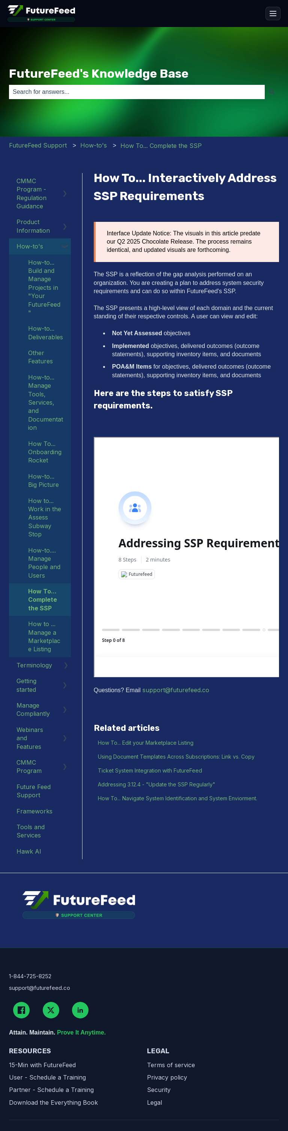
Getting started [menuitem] (26, 685)
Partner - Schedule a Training (51, 1089)
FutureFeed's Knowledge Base (99, 73)
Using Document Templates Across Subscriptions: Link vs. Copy (176, 756)
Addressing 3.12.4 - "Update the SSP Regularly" (156, 784)
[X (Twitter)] (51, 1010)
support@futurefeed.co (175, 690)
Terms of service (171, 1065)
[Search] (272, 92)
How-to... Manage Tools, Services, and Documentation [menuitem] (45, 402)
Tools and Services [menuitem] (30, 831)
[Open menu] (273, 13)
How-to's (93, 145)
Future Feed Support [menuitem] (33, 791)
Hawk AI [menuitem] (28, 851)
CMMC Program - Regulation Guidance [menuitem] (31, 193)
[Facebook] (21, 1010)
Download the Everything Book (53, 1102)
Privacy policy (167, 1077)
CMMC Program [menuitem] (29, 766)
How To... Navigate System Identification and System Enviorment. (177, 798)
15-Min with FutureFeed (42, 1065)
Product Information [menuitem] (33, 226)
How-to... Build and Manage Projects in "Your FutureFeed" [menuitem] (44, 287)
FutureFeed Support (38, 145)
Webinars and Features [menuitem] (29, 738)
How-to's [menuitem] (29, 246)
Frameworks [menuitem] (34, 811)
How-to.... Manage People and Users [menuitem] (44, 563)
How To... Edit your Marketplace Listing (146, 742)
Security (159, 1089)
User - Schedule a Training (47, 1077)
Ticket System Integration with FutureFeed (150, 770)
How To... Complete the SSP (161, 145)
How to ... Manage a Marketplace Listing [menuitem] (44, 636)
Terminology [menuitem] (34, 665)
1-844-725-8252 (30, 976)
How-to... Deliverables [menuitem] (45, 332)
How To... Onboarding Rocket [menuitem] (45, 452)
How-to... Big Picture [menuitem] (43, 480)
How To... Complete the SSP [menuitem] (42, 599)
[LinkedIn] (80, 1010)
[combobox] (137, 92)
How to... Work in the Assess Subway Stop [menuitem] (44, 517)
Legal (154, 1102)
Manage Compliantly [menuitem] (33, 709)
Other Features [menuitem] (40, 357)
